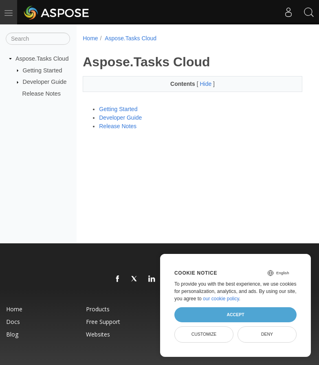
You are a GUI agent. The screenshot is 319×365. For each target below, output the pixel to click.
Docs (13, 322)
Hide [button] (206, 84)
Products (98, 309)
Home (90, 38)
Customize (204, 334)
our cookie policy (221, 299)
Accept (235, 314)
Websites (98, 334)
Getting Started (42, 70)
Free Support (103, 322)
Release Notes (41, 93)
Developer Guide (45, 82)
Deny (267, 334)
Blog (12, 334)
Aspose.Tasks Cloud (41, 58)
